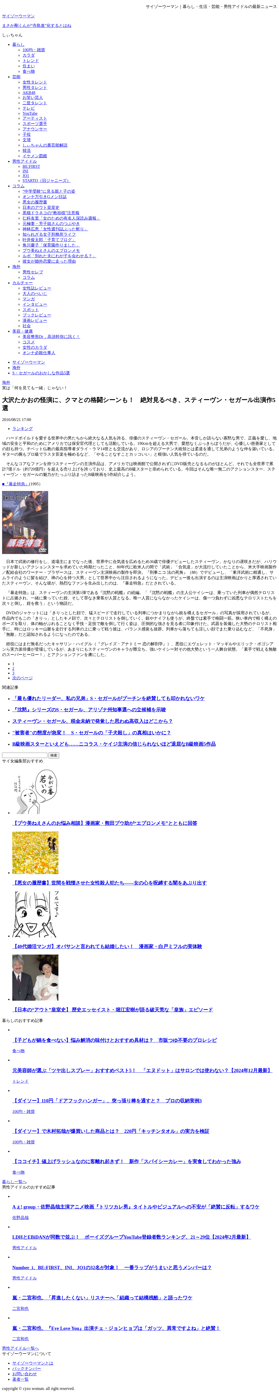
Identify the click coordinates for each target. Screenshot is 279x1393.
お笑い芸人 (33, 97)
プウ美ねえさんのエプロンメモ (51, 250)
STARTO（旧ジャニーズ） (47, 180)
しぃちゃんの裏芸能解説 (45, 145)
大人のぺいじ (35, 293)
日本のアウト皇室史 (41, 207)
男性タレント (35, 87)
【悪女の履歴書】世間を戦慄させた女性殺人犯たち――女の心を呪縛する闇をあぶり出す (109, 883)
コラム (18, 186)
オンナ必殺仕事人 (39, 353)
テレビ (29, 108)
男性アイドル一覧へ (20, 1348)
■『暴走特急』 (15, 484)
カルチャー (22, 283)
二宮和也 (20, 1308)
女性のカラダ (35, 347)
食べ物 (29, 71)
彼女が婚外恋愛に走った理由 (49, 261)
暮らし (18, 44)
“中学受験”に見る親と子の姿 (49, 191)
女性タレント (35, 82)
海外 (16, 266)
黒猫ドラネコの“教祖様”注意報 (51, 213)
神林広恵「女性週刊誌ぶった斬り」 (55, 229)
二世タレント (35, 103)
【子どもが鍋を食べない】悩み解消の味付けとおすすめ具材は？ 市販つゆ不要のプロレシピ (114, 1040)
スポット (31, 310)
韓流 (27, 150)
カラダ (29, 55)
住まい (29, 66)
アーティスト (35, 118)
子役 (27, 134)
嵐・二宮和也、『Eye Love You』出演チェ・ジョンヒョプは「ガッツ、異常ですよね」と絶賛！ (116, 1328)
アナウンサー (35, 129)
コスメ (29, 342)
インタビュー (35, 304)
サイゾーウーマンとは (32, 1363)
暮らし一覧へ (14, 1182)
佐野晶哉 (20, 1217)
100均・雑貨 (34, 50)
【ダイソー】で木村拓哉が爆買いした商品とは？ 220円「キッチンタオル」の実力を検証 (110, 1131)
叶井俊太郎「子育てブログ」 (49, 240)
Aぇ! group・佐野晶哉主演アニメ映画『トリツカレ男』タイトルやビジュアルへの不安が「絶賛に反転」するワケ (136, 1207)
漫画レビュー (35, 320)
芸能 (16, 77)
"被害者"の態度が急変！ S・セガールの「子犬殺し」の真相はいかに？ (91, 732)
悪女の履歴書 (35, 202)
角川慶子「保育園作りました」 (51, 245)
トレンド (31, 60)
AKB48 (29, 92)
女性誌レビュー (37, 288)
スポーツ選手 (35, 123)
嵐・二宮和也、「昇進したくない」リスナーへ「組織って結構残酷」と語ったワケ (102, 1297)
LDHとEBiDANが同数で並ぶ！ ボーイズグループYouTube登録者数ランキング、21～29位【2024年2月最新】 (131, 1237)
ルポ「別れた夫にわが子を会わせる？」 (59, 256)
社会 (27, 326)
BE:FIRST (31, 166)
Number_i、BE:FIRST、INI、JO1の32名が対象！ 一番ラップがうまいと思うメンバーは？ (112, 1267)
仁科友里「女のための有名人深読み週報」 (61, 218)
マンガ (29, 299)
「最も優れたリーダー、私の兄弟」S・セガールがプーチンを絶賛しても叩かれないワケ (108, 698)
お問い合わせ (24, 1374)
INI (25, 171)
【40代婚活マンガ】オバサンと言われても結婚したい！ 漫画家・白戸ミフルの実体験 (107, 946)
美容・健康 (22, 331)
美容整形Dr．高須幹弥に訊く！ (51, 336)
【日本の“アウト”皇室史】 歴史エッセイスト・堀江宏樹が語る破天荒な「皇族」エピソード (112, 1009)
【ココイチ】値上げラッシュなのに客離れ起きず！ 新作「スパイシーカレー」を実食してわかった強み (126, 1161)
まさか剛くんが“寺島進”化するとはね (36, 25)
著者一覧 (20, 1379)
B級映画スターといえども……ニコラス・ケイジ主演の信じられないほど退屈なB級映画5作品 (114, 744)
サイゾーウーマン (18, 16)
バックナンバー (26, 1368)
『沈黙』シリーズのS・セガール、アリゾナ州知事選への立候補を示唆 (89, 709)
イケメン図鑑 (35, 156)
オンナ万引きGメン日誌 (45, 196)
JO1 (26, 175)
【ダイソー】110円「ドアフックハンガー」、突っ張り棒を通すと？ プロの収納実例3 (107, 1100)
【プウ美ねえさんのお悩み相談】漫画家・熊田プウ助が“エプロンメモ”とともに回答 (104, 823)
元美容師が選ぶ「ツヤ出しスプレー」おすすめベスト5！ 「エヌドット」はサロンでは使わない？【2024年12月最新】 (142, 1070)
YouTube (30, 113)
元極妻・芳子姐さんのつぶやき (51, 223)
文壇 (27, 140)
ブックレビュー (37, 315)
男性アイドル (24, 161)
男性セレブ (33, 272)
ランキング (22, 428)
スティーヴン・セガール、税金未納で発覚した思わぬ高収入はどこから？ (92, 721)
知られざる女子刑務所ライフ (49, 234)
